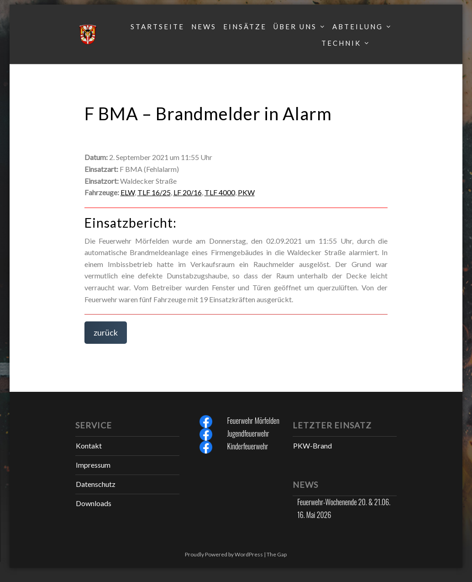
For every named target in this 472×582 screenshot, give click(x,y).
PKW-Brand (312, 445)
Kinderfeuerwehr (247, 446)
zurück (106, 332)
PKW (246, 192)
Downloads (93, 503)
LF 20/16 (187, 192)
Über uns (295, 26)
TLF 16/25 (154, 192)
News (203, 26)
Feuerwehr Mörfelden (253, 420)
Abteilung (357, 26)
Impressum (93, 464)
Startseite (157, 26)
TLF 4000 (220, 192)
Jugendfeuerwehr (248, 433)
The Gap (277, 554)
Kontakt (89, 445)
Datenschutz (95, 484)
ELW (128, 192)
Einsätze (245, 26)
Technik (341, 43)
